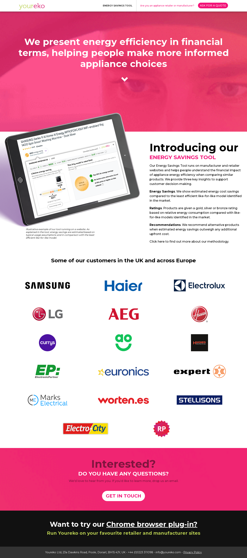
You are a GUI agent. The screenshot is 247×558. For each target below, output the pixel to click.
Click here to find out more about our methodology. (189, 241)
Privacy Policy (192, 552)
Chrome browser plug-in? (151, 524)
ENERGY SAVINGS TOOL (117, 5)
